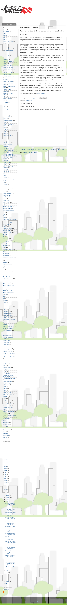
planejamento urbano (8, 328)
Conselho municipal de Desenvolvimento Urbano (9, 155)
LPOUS (4, 273)
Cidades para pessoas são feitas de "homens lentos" (10, 556)
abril (7, 575)
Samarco (5, 388)
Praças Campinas (7, 348)
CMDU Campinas (7, 142)
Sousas (4, 409)
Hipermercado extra (7, 232)
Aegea (4, 33)
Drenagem (5, 184)
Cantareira (5, 118)
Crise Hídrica (6, 171)
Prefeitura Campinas (7, 351)
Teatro (4, 420)
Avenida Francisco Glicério (9, 76)
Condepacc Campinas (8, 150)
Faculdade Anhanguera (8, 206)
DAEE (4, 173)
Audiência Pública (7, 74)
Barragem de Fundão (8, 81)
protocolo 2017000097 (8, 360)
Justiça (4, 247)
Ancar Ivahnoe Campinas (9, 45)
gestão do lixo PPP (7, 222)
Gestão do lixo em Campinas (9, 219)
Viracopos (5, 437)
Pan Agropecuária (7, 304)
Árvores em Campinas (8, 67)
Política (4, 346)
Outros (4, 302)
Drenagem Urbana (7, 186)
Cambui (4, 113)
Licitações (5, 262)
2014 (5, 485)
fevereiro (8, 579)
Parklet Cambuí (6, 311)
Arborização (5, 59)
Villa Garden (6, 435)
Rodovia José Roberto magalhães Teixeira (8, 376)
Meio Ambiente (6, 282)
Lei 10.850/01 (6, 253)
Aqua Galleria (6, 55)
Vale (4, 428)
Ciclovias (5, 131)
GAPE (4, 217)
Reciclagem (5, 363)
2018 (5, 476)
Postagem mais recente (28, 149)
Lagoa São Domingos (8, 249)
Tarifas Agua (6, 418)
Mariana (5, 280)
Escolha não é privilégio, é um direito (9, 552)
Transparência (6, 424)
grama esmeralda (7, 230)
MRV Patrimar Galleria (8, 290)
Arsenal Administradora (8, 61)
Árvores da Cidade (7, 65)
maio (7, 572)
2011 (5, 583)
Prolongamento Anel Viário (9, 356)
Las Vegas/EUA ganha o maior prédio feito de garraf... (10, 514)
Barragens (5, 91)
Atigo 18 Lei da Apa (7, 72)
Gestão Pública (6, 224)
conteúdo (12, 24)
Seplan (4, 398)
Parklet (4, 309)
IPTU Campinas (6, 240)
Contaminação (6, 162)
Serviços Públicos (7, 400)
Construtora (5, 160)
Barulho (4, 96)
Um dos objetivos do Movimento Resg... (10, 534)
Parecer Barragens (7, 308)
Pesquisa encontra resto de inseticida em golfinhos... (10, 518)
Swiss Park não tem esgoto (9, 415)
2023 (5, 466)
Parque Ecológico (7, 317)
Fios (4, 215)
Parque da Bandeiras (8, 315)
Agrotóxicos (29, 100)
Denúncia (5, 177)
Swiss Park (5, 413)
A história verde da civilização (9, 567)
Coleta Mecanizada (7, 144)
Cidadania (5, 133)
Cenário (4, 122)
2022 (5, 468)
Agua (4, 37)
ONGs (4, 296)
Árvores (4, 63)
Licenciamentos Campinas (9, 259)
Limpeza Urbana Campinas (9, 266)
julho (7, 501)
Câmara (5, 108)
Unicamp (5, 426)
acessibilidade (6, 31)
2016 (5, 480)
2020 (5, 472)
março (7, 577)
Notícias (5, 294)
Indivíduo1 (6, 589)
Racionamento (6, 362)
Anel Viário (5, 47)
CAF (4, 104)
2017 (5, 478)
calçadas (5, 106)
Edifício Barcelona (7, 188)
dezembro (8, 491)
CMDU (4, 140)
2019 (5, 474)
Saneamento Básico (7, 394)
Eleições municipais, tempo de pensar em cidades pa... (10, 543)
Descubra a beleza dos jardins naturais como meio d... (10, 523)
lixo (3, 269)
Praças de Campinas (8, 349)
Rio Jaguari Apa (6, 373)
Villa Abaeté (5, 433)
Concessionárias (7, 148)
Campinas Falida (7, 116)
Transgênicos (6, 422)
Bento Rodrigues (7, 98)
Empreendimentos (7, 193)
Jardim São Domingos (8, 241)
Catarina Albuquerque (8, 120)
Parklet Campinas (7, 313)
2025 (5, 462)
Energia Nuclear (6, 200)
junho (7, 570)
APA (4, 54)
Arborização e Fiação (10, 560)
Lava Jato (5, 251)
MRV (4, 289)
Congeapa (5, 152)
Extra (4, 204)
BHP (4, 100)
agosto (7, 499)
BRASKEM (5, 102)
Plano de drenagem (7, 330)
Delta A (4, 175)
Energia (4, 198)
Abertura (5, 24)
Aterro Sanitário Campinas (9, 69)
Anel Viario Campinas (8, 48)
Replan (4, 365)
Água (4, 39)
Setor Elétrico (6, 402)
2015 (5, 482)
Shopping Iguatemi (7, 407)
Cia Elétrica (5, 129)
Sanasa (4, 390)
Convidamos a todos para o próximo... (10, 527)
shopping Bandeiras (7, 403)
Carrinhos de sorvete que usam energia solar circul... (10, 509)
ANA (4, 43)
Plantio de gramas (7, 340)
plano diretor (6, 332)
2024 (5, 464)
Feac (4, 212)
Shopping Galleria (7, 405)
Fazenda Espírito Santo (8, 210)
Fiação (4, 214)
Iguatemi (5, 234)
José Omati (5, 245)
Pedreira (5, 324)
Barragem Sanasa (7, 89)
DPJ (4, 182)
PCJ (4, 322)
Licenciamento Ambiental (9, 257)
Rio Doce (5, 371)
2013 (5, 487)
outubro (8, 495)
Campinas (5, 114)
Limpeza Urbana (7, 264)
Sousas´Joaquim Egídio (8, 411)
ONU (4, 298)
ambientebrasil (41, 93)
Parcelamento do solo (8, 306)
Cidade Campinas (7, 135)
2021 (5, 470)
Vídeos (4, 431)
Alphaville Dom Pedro (8, 41)
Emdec (4, 191)
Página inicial (42, 149)
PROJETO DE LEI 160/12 (9, 353)
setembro (8, 497)
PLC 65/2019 (6, 342)
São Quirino (5, 396)
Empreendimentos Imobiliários (7, 196)
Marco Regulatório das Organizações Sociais (8, 277)
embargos (5, 189)
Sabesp (4, 386)
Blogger (37, 601)
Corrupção (5, 164)
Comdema (5, 146)
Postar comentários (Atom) (30, 152)
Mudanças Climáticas (8, 292)
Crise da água (6, 169)
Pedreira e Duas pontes (8, 326)
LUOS (4, 275)
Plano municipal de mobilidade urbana (7, 334)
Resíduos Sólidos (7, 367)
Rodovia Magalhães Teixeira (9, 378)
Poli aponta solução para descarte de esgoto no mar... (10, 504)
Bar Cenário (5, 79)
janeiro (7, 581)
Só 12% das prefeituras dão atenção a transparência (10, 538)
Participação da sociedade (9, 319)
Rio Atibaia (5, 369)
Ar (3, 57)
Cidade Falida (6, 137)
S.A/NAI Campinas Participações (7, 384)
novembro (8, 493)
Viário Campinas (7, 429)
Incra (4, 236)
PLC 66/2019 (6, 344)
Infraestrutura (6, 238)
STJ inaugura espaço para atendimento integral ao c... (10, 563)
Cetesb (4, 127)
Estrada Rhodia (6, 202)
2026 (5, 459)
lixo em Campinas (7, 271)
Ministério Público (7, 283)
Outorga (5, 300)
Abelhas (5, 29)
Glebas (4, 226)
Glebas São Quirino (7, 228)
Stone (5, 592)
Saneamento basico (7, 392)
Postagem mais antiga (57, 149)
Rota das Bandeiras (7, 381)
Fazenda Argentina (7, 208)
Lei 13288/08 (6, 255)
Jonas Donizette (6, 243)
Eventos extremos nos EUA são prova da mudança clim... (10, 547)
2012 (5, 489)
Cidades (5, 139)
